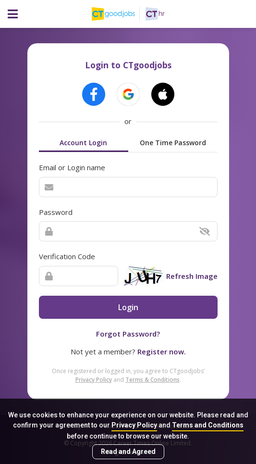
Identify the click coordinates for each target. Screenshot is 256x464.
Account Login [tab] (83, 142)
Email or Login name (72, 167)
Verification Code (67, 256)
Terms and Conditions (208, 425)
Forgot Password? (128, 334)
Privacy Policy (134, 425)
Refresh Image (192, 276)
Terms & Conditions (152, 380)
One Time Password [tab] (173, 142)
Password (56, 212)
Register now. (161, 351)
